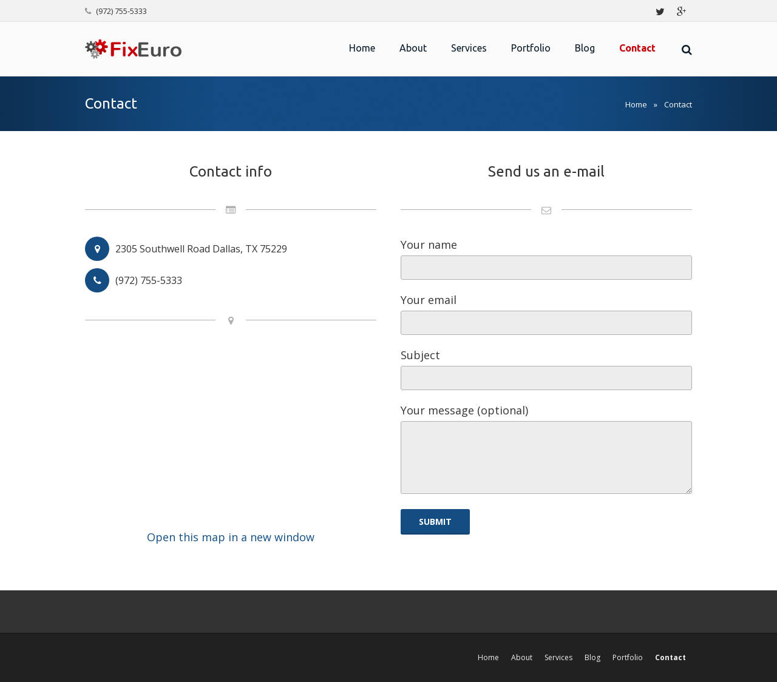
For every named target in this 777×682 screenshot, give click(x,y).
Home (636, 104)
